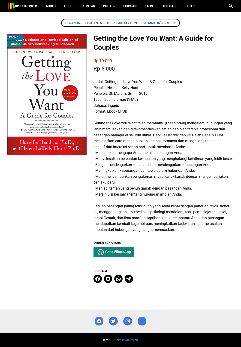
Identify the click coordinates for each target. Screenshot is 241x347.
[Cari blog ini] (231, 6)
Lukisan (130, 6)
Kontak (88, 6)
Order (69, 6)
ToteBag (168, 6)
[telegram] (129, 279)
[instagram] (127, 321)
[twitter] (108, 279)
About (51, 6)
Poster (109, 6)
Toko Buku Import (126, 340)
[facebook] (97, 279)
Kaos (149, 6)
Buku (188, 6)
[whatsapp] (118, 279)
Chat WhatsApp (114, 252)
